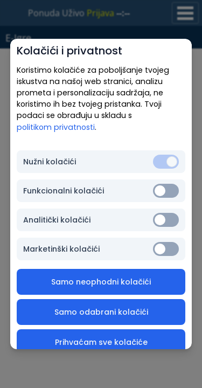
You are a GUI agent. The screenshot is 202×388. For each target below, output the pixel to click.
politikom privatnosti (56, 127)
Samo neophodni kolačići (101, 281)
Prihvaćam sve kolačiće (101, 342)
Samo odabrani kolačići (101, 312)
